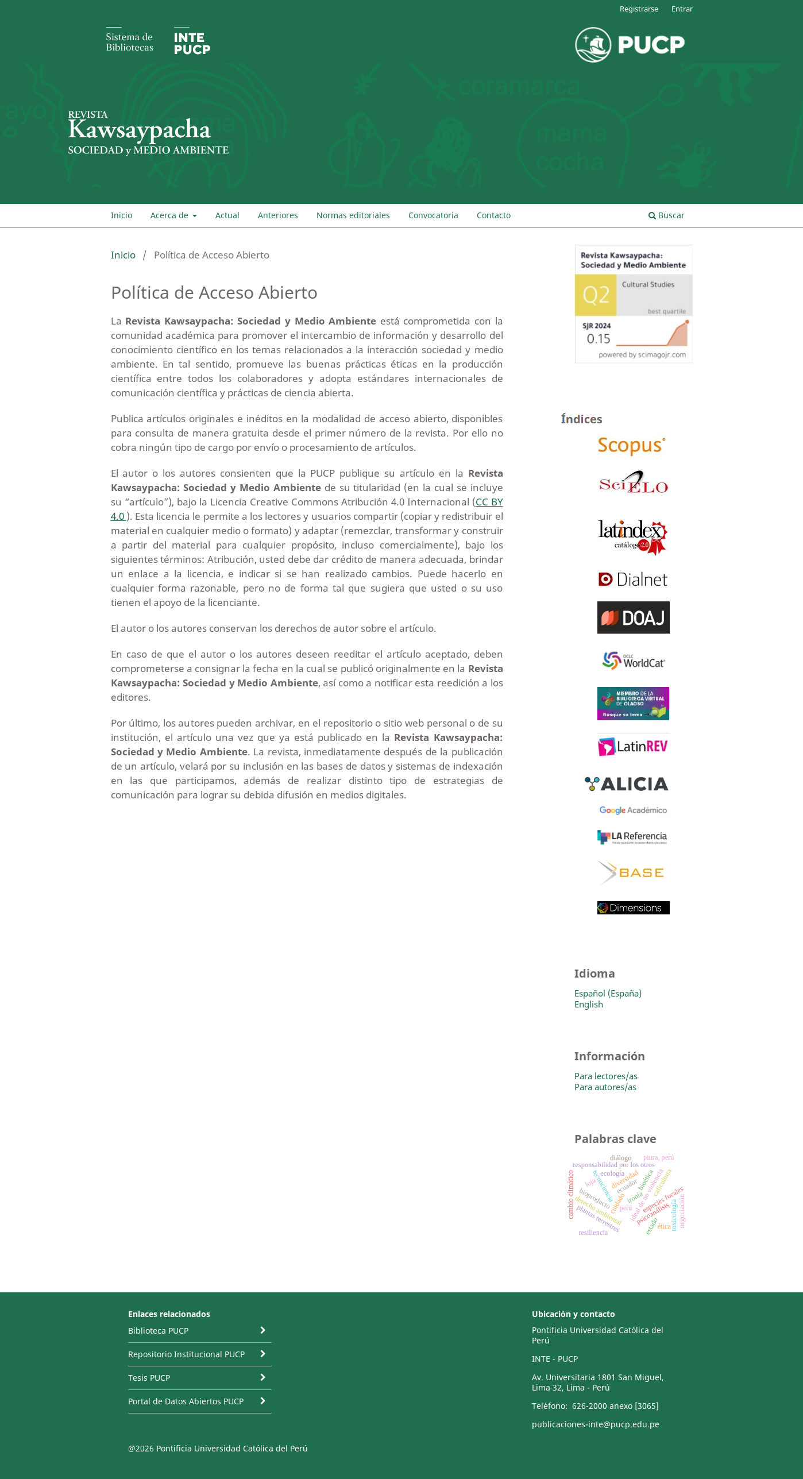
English (588, 1004)
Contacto (494, 215)
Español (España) (608, 993)
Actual (227, 215)
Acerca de (170, 215)
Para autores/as (605, 1086)
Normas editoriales (353, 215)
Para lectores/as (606, 1076)
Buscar (666, 215)
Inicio (121, 215)
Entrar (682, 8)
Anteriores (278, 215)
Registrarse (639, 8)
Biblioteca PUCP (158, 1330)
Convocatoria (433, 215)
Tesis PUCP (149, 1377)
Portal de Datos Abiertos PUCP (186, 1401)
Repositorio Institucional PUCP (186, 1354)
